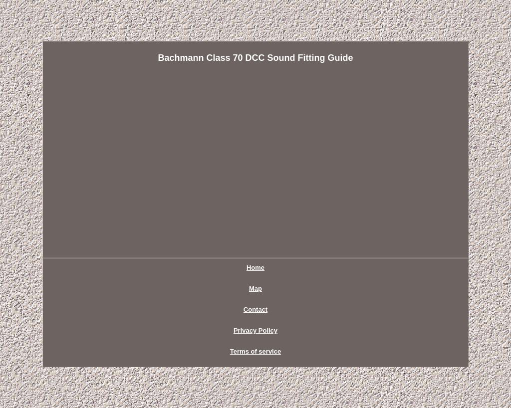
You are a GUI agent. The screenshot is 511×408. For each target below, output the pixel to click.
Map (255, 288)
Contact (255, 309)
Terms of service (255, 351)
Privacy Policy (255, 330)
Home (255, 267)
